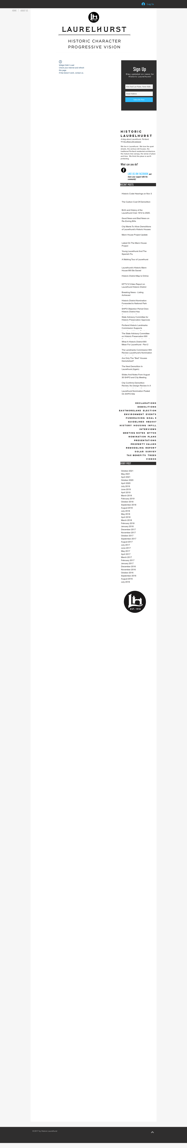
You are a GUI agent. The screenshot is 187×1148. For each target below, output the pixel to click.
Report (151, 448)
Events (151, 414)
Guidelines (136, 422)
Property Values (144, 444)
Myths (152, 433)
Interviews (148, 429)
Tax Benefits (136, 455)
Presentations (145, 440)
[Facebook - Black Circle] (123, 170)
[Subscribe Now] (139, 99)
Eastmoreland (130, 410)
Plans (152, 437)
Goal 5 (152, 418)
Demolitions (147, 407)
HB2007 (151, 422)
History (126, 425)
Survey (151, 451)
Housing (140, 425)
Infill (152, 425)
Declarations (146, 403)
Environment (134, 414)
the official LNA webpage (132, 142)
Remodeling (135, 448)
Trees (152, 455)
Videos (151, 459)
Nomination (137, 437)
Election (150, 410)
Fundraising (135, 418)
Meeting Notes (134, 433)
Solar (139, 451)
